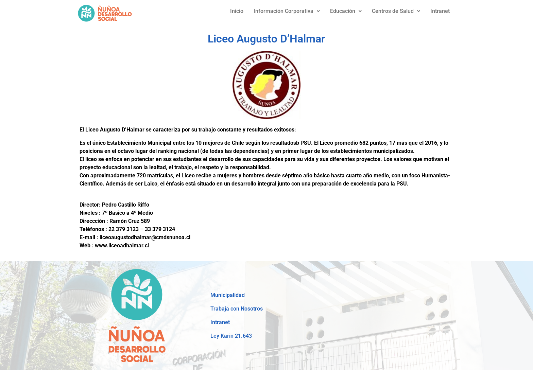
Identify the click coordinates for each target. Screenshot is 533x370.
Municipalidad (227, 295)
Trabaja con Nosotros (236, 308)
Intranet (440, 11)
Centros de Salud (396, 11)
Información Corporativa (287, 11)
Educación (346, 11)
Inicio (236, 11)
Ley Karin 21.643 (231, 336)
